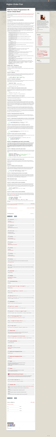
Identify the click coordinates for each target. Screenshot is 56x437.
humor (40, 52)
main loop (43, 52)
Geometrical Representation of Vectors (28, 14)
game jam (46, 51)
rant (44, 54)
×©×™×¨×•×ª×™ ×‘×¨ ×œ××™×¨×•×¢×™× (18, 286)
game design (43, 51)
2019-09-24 (15, 236)
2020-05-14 (14, 361)
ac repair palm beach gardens (11, 233)
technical (41, 55)
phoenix (39, 53)
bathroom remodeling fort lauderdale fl (12, 244)
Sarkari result (12, 330)
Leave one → (32, 213)
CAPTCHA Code (9, 428)
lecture (41, 52)
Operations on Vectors (10, 15)
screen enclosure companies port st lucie (13, 227)
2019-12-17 (28, 311)
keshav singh (32, 402)
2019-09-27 (15, 253)
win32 (43, 56)
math (9, 204)
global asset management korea (16, 351)
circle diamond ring (13, 281)
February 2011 (40, 42)
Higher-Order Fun (14, 4)
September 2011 (40, 40)
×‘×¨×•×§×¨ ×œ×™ (13, 325)
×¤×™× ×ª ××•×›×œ (14, 306)
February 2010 (40, 44)
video (42, 56)
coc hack (11, 267)
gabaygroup (12, 301)
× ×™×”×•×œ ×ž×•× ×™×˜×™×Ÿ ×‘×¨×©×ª (17, 336)
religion (46, 54)
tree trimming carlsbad (10, 250)
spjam (37, 55)
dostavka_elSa (12, 384)
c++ (39, 50)
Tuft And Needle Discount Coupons (16, 374)
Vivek (11, 345)
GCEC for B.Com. (10, 278)
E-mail (21, 408)
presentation (41, 53)
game (40, 51)
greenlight (38, 52)
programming (12, 204)
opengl (37, 53)
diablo (40, 50)
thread (42, 55)
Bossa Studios (42, 27)
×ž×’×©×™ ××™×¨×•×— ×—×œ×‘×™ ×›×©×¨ (18, 311)
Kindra (11, 368)
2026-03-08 (17, 384)
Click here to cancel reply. (10, 404)
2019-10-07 (14, 265)
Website (21, 410)
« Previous (9, 216)
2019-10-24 (19, 281)
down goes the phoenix (44, 50)
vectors (39, 56)
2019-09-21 (16, 225)
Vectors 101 (22, 14)
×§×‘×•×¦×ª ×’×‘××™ (14, 295)
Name (20, 406)
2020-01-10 (27, 336)
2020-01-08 (17, 330)
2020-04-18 (24, 351)
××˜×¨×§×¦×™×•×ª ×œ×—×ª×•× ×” (16, 320)
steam (39, 55)
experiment (38, 51)
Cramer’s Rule (13, 194)
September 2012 (40, 36)
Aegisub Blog (39, 61)
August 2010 (39, 43)
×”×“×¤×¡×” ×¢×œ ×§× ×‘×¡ (15, 379)
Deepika (11, 275)
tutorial (14, 204)
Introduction (19, 14)
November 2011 (40, 39)
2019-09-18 (16, 219)
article (38, 50)
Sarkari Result (9, 348)
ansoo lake (12, 270)
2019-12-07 (16, 301)
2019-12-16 (19, 306)
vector (16, 204)
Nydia (11, 361)
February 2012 (40, 38)
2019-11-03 (28, 286)
